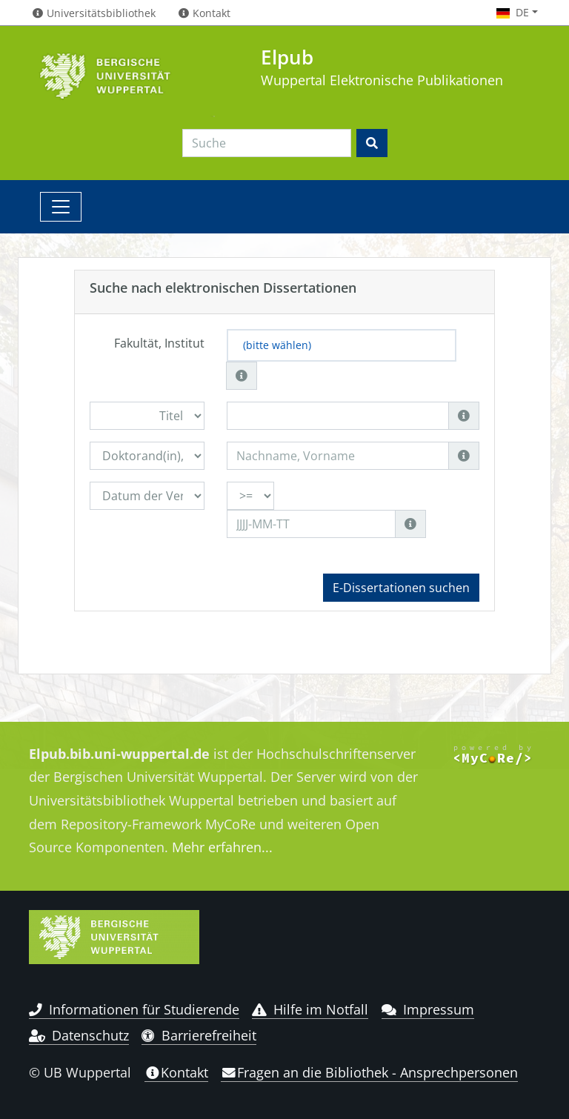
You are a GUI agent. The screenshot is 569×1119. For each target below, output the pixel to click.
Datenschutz (79, 1035)
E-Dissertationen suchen (401, 588)
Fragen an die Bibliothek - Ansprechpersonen (369, 1072)
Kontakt (176, 1072)
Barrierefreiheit (199, 1035)
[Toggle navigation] (60, 207)
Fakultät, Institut (159, 343)
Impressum (428, 1009)
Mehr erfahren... (222, 847)
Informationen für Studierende (134, 1009)
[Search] (266, 143)
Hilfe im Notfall (310, 1009)
